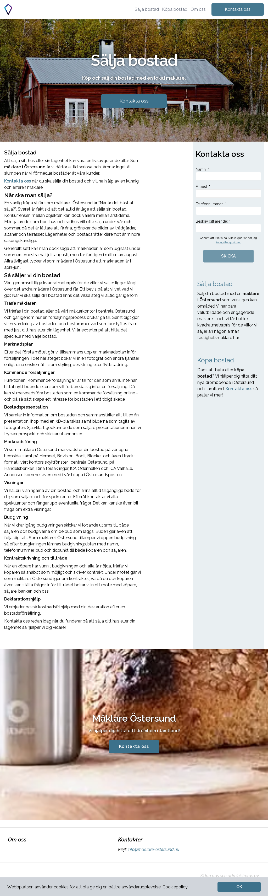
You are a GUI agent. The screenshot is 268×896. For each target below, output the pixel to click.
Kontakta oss (237, 9)
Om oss (198, 9)
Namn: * (228, 173)
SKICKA (228, 256)
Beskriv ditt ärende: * (228, 225)
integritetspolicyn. (228, 242)
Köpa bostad (174, 9)
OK (239, 886)
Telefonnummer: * (228, 208)
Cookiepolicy (175, 886)
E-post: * (228, 191)
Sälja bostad (147, 9)
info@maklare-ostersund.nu (153, 849)
